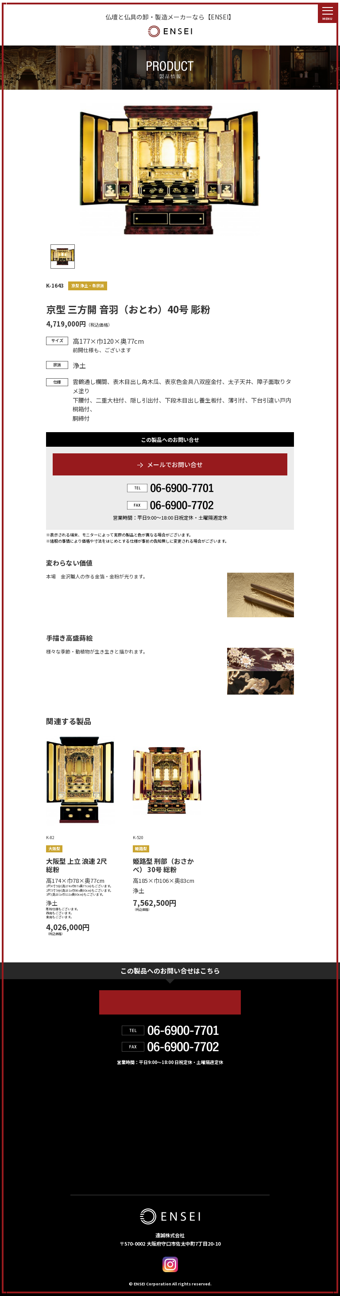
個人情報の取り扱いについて (118, 1168)
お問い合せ (91, 1149)
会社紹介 (180, 1111)
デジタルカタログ (198, 1149)
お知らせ (181, 1130)
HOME (83, 1092)
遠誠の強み (91, 1111)
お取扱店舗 (91, 1130)
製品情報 (180, 1092)
